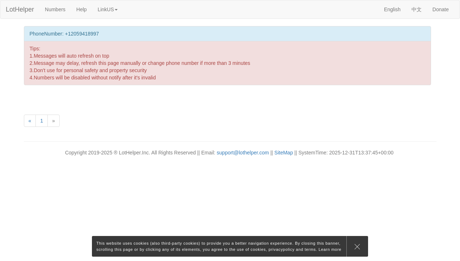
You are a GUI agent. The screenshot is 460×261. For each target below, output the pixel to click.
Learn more (329, 249)
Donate (440, 9)
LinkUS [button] (108, 9)
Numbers (55, 9)
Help (81, 9)
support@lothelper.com (243, 153)
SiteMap (283, 153)
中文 (417, 9)
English (392, 9)
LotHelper (20, 9)
